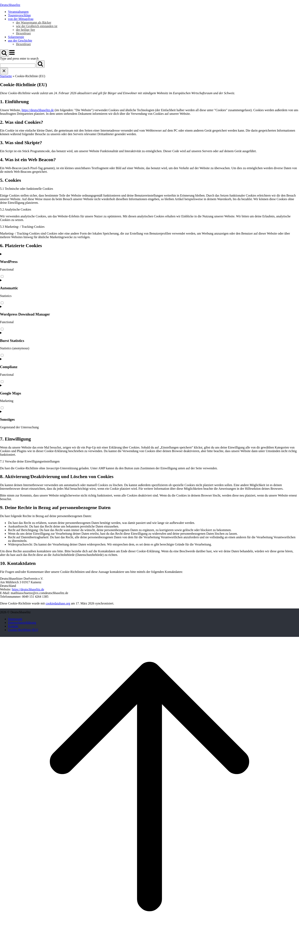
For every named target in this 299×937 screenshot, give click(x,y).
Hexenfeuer (23, 33)
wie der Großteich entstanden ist (36, 26)
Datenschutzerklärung (22, 622)
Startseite (6, 76)
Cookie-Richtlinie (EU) (23, 629)
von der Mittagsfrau (20, 19)
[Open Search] (4, 53)
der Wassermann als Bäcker (33, 22)
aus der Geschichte (20, 40)
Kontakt (13, 626)
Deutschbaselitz (10, 5)
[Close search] (4, 71)
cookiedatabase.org (58, 603)
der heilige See (25, 29)
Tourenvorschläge (19, 15)
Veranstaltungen (18, 11)
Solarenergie (16, 37)
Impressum (15, 619)
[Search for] (17, 66)
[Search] (40, 64)
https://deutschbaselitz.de (38, 110)
